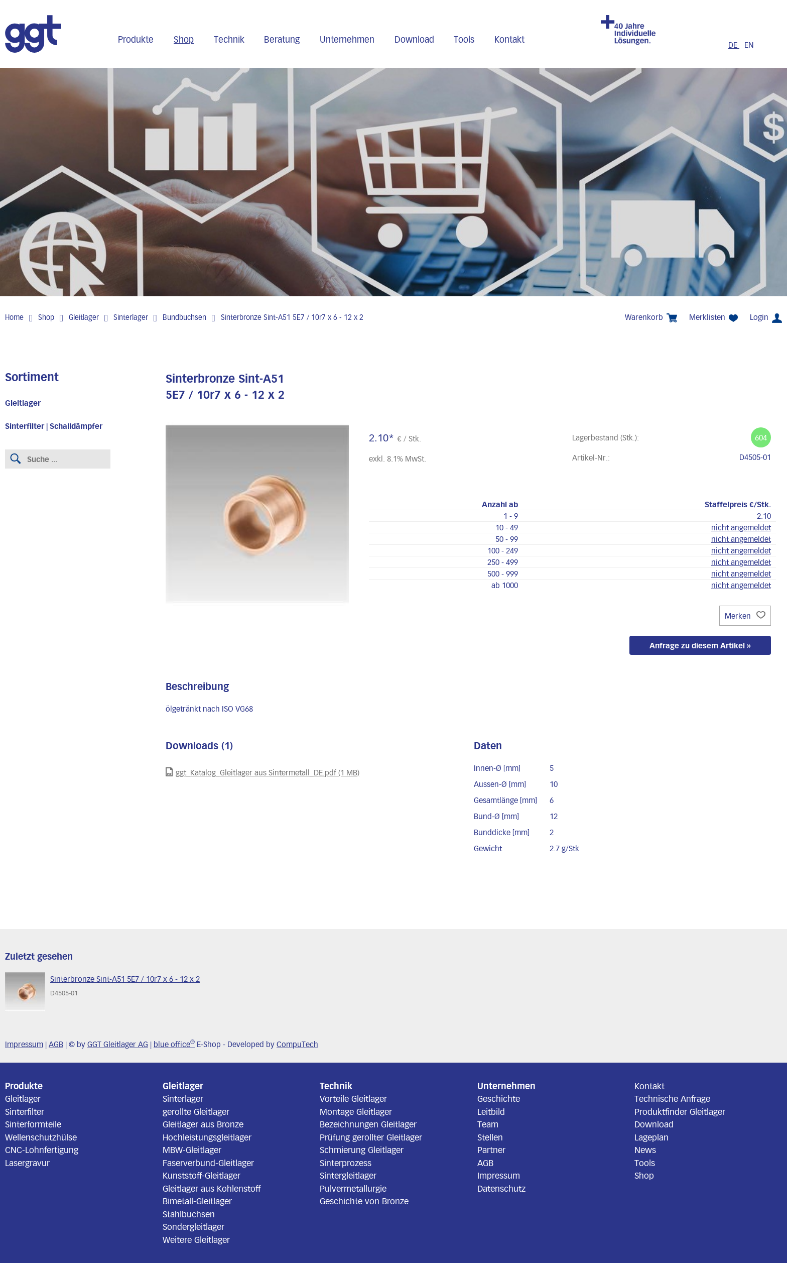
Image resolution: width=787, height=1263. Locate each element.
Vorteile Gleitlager (353, 1098)
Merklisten (713, 317)
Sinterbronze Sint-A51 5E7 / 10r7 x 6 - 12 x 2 (292, 317)
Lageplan (651, 1137)
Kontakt (509, 39)
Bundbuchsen (184, 317)
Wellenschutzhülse (41, 1137)
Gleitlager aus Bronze (203, 1124)
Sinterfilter (24, 1111)
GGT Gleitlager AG (117, 1044)
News (645, 1149)
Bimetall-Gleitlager (197, 1201)
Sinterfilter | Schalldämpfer (53, 425)
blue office (174, 1044)
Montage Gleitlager (356, 1111)
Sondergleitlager (193, 1226)
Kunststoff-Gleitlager (201, 1175)
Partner (491, 1149)
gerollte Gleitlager (196, 1111)
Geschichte (498, 1098)
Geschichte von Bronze (364, 1201)
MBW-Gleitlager (192, 1149)
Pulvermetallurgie (353, 1188)
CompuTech (297, 1044)
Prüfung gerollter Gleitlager (371, 1137)
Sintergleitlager (348, 1175)
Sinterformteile (33, 1124)
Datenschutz (501, 1188)
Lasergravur (27, 1163)
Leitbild (491, 1111)
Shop (184, 39)
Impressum (24, 1044)
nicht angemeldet (741, 527)
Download (414, 39)
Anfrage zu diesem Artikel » (700, 645)
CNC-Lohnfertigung (41, 1149)
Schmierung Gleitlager (362, 1149)
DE (733, 44)
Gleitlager (84, 317)
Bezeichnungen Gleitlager (368, 1124)
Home (14, 317)
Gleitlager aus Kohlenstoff (211, 1188)
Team (487, 1124)
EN (749, 44)
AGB (56, 1044)
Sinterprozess (345, 1163)
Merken (745, 615)
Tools (464, 39)
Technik (229, 39)
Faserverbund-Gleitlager (208, 1163)
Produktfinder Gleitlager (679, 1111)
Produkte (136, 39)
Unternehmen (347, 39)
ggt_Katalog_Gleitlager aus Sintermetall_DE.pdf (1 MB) (262, 772)
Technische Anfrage (672, 1098)
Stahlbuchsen (189, 1214)
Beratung (282, 39)
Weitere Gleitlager (196, 1239)
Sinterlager (130, 317)
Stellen (490, 1137)
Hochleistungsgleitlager (207, 1137)
